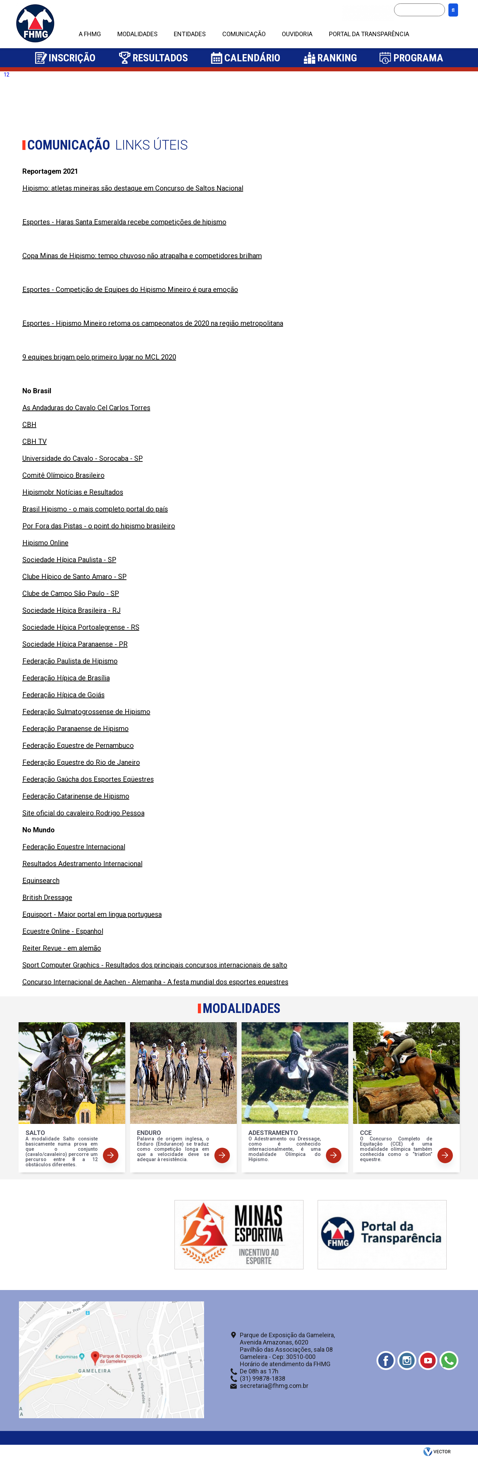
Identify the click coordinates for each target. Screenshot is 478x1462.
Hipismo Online (45, 543)
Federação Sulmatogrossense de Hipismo (86, 712)
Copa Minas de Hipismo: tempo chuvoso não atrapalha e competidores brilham (142, 256)
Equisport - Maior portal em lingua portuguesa (92, 914)
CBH (29, 424)
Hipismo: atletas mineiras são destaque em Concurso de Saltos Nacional (132, 188)
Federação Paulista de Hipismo (70, 661)
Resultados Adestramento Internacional (82, 864)
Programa (418, 58)
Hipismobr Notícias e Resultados (72, 492)
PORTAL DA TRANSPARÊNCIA (369, 34)
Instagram (406, 1360)
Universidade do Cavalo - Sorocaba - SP (82, 458)
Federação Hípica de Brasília (66, 678)
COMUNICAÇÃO (244, 34)
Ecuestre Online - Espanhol (62, 931)
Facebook (385, 1360)
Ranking (337, 58)
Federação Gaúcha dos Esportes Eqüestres (88, 779)
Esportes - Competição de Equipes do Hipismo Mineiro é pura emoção (130, 289)
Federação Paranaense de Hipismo (75, 728)
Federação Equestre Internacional (73, 847)
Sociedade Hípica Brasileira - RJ (71, 610)
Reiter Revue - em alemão (61, 948)
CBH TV (34, 441)
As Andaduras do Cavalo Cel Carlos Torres (86, 408)
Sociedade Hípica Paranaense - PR (75, 644)
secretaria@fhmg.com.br (274, 1385)
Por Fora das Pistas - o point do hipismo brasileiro (98, 526)
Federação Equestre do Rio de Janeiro (81, 762)
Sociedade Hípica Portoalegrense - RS (80, 627)
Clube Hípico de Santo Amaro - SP (74, 576)
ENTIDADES (190, 34)
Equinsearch (41, 880)
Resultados (160, 58)
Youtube (427, 1360)
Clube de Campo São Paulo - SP (70, 593)
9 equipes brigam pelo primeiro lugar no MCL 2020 (99, 357)
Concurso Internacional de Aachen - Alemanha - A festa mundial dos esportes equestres (155, 982)
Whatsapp (448, 1360)
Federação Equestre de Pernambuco (78, 745)
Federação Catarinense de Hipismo (75, 796)
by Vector (438, 1453)
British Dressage (47, 897)
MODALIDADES (137, 34)
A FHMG (90, 34)
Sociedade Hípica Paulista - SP (69, 560)
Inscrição (72, 58)
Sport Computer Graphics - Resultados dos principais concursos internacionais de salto (154, 965)
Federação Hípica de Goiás (63, 695)
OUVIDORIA (297, 34)
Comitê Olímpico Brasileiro (63, 475)
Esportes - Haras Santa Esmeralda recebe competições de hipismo (124, 222)
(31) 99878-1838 (262, 1378)
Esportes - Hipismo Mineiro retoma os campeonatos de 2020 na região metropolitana (152, 323)
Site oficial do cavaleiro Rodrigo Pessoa (83, 813)
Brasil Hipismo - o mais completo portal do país (95, 509)
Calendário (252, 58)
